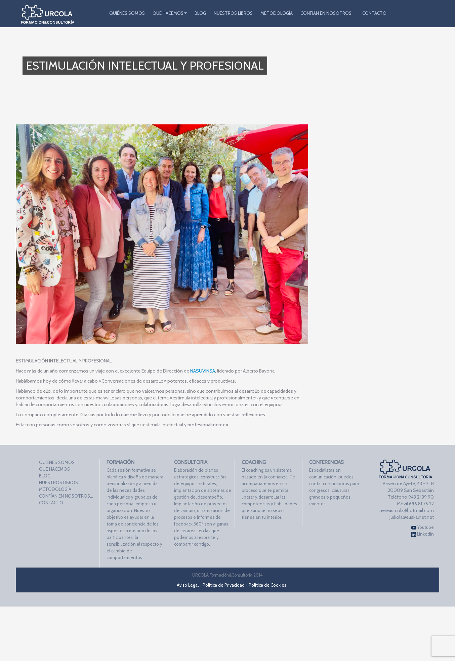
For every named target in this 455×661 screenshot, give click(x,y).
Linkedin (422, 534)
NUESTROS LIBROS (233, 13)
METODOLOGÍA (276, 13)
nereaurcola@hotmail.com (406, 510)
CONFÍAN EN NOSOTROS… (327, 13)
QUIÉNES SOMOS (127, 13)
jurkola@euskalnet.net (411, 517)
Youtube (422, 527)
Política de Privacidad (224, 585)
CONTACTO (374, 13)
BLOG (200, 13)
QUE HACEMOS (170, 13)
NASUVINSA (202, 371)
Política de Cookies (267, 585)
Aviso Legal (188, 585)
